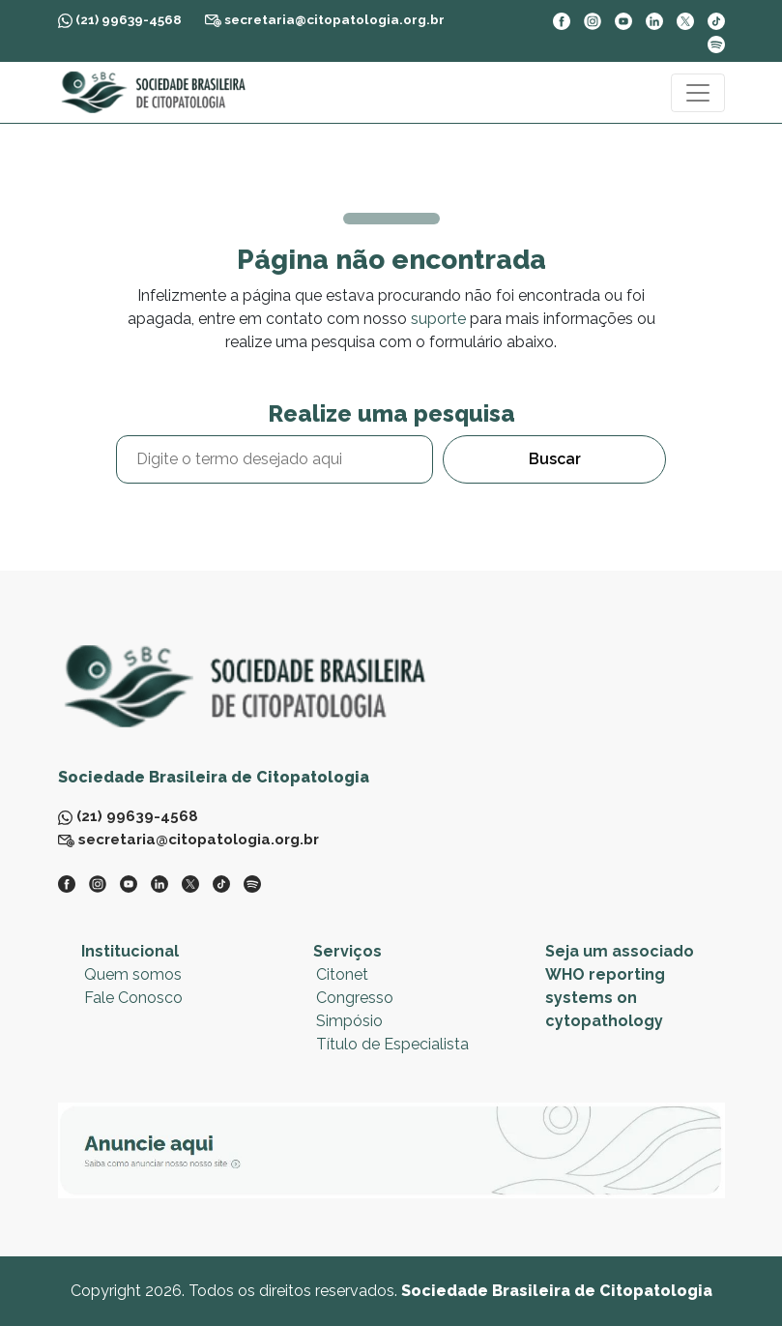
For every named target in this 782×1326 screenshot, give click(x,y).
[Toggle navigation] (698, 93)
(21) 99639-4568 (120, 20)
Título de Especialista (392, 1044)
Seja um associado (619, 951)
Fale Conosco (133, 997)
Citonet (342, 974)
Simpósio (349, 1021)
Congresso (354, 997)
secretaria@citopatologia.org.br (325, 19)
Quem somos (133, 974)
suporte (438, 318)
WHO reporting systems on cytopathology (605, 997)
